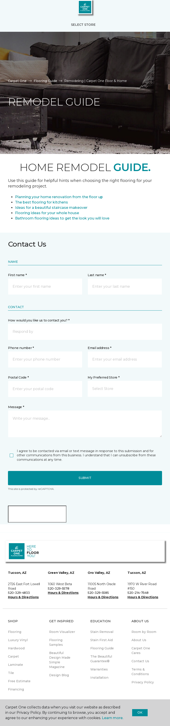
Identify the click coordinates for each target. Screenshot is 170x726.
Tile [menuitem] (11, 673)
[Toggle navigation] (6, 9)
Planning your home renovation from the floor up (59, 197)
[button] (153, 9)
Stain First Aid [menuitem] (101, 640)
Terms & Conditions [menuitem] (140, 671)
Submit (85, 478)
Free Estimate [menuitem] (19, 681)
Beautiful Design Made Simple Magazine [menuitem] (59, 660)
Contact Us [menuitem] (140, 661)
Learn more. (112, 718)
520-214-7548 (138, 593)
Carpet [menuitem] (13, 656)
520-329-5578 (58, 588)
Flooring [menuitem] (14, 632)
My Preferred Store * (103, 377)
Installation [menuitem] (99, 678)
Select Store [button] (83, 25)
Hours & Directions (23, 597)
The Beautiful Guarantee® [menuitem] (101, 658)
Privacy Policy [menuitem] (142, 682)
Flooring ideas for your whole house (47, 213)
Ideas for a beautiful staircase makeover (51, 207)
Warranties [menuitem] (99, 669)
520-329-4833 (19, 593)
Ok (139, 712)
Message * (16, 407)
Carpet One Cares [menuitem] (140, 650)
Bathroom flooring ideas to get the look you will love (62, 218)
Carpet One (17, 81)
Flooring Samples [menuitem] (56, 642)
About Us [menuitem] (138, 640)
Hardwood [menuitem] (16, 648)
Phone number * (21, 347)
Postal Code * (18, 377)
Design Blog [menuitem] (59, 675)
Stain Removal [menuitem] (101, 632)
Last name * (97, 275)
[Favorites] (158, 9)
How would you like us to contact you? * (39, 320)
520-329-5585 (98, 593)
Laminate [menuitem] (15, 665)
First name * (17, 275)
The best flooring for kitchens (41, 202)
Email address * (99, 347)
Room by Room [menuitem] (143, 632)
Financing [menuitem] (16, 689)
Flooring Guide (45, 81)
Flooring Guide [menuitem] (102, 648)
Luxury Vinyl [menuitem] (18, 640)
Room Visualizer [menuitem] (62, 632)
